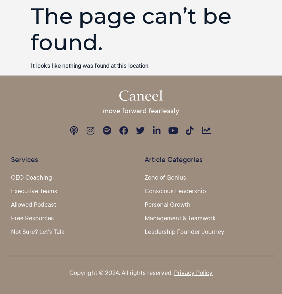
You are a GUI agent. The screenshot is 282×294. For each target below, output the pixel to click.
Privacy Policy (193, 272)
